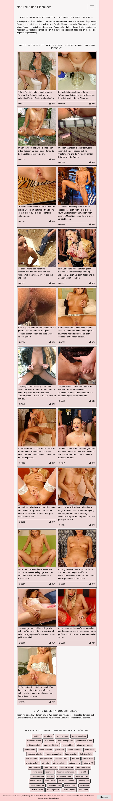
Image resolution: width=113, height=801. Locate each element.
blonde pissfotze (45, 750)
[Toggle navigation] (92, 7)
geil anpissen (84, 781)
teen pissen (49, 741)
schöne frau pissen (79, 736)
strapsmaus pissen (84, 745)
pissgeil (50, 776)
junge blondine (71, 754)
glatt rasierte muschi (84, 741)
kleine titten (83, 790)
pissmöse (49, 772)
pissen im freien (59, 763)
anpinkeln (75, 759)
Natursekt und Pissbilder (34, 7)
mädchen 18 (88, 763)
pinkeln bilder (88, 759)
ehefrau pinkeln (37, 790)
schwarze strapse (83, 768)
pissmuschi (59, 750)
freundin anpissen (37, 785)
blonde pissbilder (74, 750)
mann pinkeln (50, 781)
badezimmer (89, 750)
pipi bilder (83, 772)
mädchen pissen (66, 768)
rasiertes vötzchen (51, 745)
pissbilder (37, 736)
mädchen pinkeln (33, 745)
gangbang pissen (54, 785)
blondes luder (30, 750)
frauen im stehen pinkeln (66, 772)
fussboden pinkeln (35, 754)
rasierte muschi (62, 736)
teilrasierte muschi (34, 741)
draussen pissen (61, 759)
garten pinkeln (35, 781)
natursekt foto (74, 763)
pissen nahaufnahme (53, 754)
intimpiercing (37, 772)
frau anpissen (31, 759)
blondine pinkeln (32, 763)
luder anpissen (70, 785)
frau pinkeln (84, 785)
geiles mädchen (82, 776)
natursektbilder (68, 745)
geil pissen (48, 736)
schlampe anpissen (64, 776)
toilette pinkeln (86, 754)
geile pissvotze (46, 759)
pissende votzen (50, 768)
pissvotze (46, 763)
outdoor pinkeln (53, 790)
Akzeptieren (104, 797)
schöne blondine (69, 790)
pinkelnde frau (34, 768)
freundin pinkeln (38, 776)
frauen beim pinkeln (65, 741)
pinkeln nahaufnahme (67, 781)
